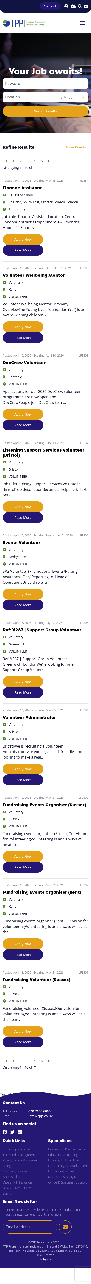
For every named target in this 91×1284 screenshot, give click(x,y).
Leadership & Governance (66, 1149)
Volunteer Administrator (29, 717)
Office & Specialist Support (67, 1182)
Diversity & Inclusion (17, 1182)
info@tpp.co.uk (40, 1116)
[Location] (30, 97)
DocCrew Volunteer (24, 363)
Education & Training (63, 1155)
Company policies (15, 1171)
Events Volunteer (21, 542)
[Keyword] (45, 83)
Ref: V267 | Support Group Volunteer (42, 630)
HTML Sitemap (45, 1255)
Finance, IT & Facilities (64, 1160)
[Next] (48, 161)
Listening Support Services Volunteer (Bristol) (43, 452)
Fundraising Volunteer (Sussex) (36, 980)
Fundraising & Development (68, 1166)
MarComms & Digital (63, 1177)
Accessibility (11, 1177)
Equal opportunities (17, 1149)
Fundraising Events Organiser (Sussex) (44, 805)
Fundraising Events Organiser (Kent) (42, 892)
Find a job (50, 6)
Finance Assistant (22, 188)
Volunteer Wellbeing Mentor (34, 275)
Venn (50, 1259)
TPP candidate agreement (21, 1155)
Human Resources (61, 1171)
